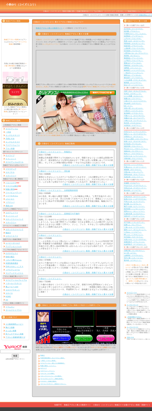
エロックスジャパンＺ (14, 219)
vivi (7, 300)
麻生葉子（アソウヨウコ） (134, 78)
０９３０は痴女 (12, 186)
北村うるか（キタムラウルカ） (135, 91)
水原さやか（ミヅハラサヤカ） (135, 239)
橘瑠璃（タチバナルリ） (133, 169)
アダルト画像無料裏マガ (15, 337)
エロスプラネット (13, 290)
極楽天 (8, 233)
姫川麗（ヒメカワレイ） (133, 204)
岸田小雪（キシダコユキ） (134, 108)
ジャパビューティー (14, 192)
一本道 (8, 132)
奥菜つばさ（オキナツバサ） (134, 41)
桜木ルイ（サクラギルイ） (134, 153)
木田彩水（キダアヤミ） (133, 125)
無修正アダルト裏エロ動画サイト (49, 28)
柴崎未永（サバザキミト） (134, 151)
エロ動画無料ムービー (14, 324)
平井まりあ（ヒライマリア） (134, 201)
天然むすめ (10, 138)
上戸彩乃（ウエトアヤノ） (134, 60)
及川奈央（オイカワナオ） (134, 29)
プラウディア (11, 169)
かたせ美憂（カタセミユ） (134, 96)
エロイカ (9, 293)
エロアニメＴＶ (12, 213)
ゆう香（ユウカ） (130, 253)
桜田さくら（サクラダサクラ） (135, 134)
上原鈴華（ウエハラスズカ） (134, 48)
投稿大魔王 (10, 257)
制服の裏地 (10, 189)
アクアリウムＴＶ (13, 145)
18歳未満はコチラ (145, 15)
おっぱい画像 (11, 331)
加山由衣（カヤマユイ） (133, 103)
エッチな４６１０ (13, 135)
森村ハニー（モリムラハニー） (135, 230)
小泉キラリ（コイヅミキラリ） (135, 101)
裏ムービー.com (12, 287)
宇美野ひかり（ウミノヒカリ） (135, 34)
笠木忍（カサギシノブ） (133, 94)
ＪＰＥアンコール (13, 270)
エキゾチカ (10, 172)
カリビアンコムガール (14, 162)
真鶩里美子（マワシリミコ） (134, 242)
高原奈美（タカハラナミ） (134, 177)
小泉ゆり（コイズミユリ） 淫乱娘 (54, 171)
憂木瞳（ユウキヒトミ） (133, 260)
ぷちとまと (10, 199)
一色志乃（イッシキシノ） (134, 73)
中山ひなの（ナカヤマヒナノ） (135, 185)
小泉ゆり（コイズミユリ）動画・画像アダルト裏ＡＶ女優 (87, 165)
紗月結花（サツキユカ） (133, 144)
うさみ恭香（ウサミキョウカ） (135, 80)
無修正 (42, 355)
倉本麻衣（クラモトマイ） (134, 113)
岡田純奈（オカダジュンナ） (134, 43)
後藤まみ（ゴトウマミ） (133, 98)
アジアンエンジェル (14, 246)
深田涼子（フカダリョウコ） (134, 216)
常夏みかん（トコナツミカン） (135, 167)
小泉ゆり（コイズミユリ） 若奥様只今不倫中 (59, 214)
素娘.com (9, 206)
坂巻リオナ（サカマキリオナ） (135, 141)
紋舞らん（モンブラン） (133, 225)
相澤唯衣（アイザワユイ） (134, 36)
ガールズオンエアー (52, 378)
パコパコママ (11, 183)
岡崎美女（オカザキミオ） (134, 65)
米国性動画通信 (12, 263)
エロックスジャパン (51, 376)
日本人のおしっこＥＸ (14, 266)
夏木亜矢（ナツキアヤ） (133, 190)
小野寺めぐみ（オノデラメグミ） (136, 53)
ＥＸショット (11, 159)
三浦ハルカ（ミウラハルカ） (134, 227)
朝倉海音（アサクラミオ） (134, 46)
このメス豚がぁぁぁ (14, 260)
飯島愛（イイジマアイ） (133, 82)
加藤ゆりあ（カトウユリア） (134, 118)
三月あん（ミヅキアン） (133, 232)
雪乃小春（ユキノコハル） (134, 258)
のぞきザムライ (12, 253)
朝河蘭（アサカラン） (132, 31)
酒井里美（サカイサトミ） (134, 146)
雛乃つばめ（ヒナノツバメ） (134, 206)
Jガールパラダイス (53, 384)
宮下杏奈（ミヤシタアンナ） (134, 222)
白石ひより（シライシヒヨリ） (135, 131)
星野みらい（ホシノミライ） (134, 211)
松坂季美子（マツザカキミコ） (135, 244)
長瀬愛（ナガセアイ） (132, 183)
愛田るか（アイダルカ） (133, 75)
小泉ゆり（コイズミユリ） (50, 235)
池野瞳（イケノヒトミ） (133, 68)
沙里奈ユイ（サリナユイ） (134, 136)
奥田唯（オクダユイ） (132, 56)
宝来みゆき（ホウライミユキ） (135, 197)
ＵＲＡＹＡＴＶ (12, 236)
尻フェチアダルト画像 (14, 334)
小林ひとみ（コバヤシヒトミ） (135, 120)
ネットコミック (12, 216)
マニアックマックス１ (14, 273)
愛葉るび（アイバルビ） (133, 63)
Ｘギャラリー (11, 176)
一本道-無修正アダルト (134, 317)
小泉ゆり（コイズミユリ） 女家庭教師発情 (58, 190)
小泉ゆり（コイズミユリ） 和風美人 (55, 152)
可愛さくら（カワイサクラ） (134, 116)
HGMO (8, 296)
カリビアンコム (12, 129)
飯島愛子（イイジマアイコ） (134, 70)
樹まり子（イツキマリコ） (134, 85)
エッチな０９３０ (13, 142)
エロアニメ (47, 371)
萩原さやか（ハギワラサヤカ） (135, 199)
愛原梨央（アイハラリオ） (134, 58)
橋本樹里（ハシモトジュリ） (134, 209)
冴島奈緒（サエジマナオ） (134, 158)
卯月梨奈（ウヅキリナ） (133, 51)
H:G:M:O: (48, 381)
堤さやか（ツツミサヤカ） (134, 165)
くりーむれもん (12, 196)
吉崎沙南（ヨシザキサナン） (134, 250)
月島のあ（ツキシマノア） (134, 172)
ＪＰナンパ (10, 202)
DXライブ (43, 368)
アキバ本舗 (10, 148)
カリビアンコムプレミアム (16, 280)
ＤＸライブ (10, 155)
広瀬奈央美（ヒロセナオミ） (134, 214)
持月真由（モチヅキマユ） (134, 237)
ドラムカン (10, 307)
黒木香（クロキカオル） (133, 123)
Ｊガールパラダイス (14, 283)
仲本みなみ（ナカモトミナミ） (135, 188)
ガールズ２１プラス (14, 310)
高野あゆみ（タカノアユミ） (134, 174)
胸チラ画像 (10, 327)
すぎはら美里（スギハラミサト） (136, 139)
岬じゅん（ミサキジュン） (134, 234)
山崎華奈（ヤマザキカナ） (134, 255)
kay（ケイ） (128, 106)
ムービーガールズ (13, 243)
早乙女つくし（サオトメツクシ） (136, 149)
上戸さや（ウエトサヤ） (133, 38)
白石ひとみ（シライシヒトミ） (135, 156)
